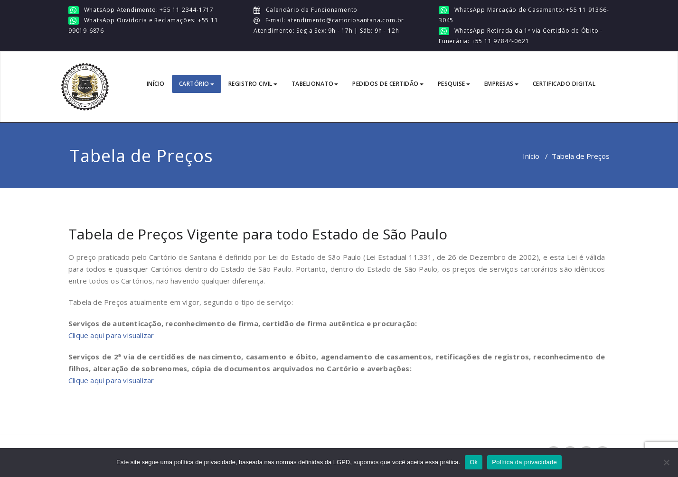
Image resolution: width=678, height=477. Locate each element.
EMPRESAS (501, 84)
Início (531, 156)
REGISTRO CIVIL (252, 84)
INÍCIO (156, 84)
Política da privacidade (524, 462)
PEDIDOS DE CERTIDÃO (388, 84)
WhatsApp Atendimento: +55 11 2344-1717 (149, 10)
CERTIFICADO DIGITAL (564, 84)
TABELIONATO (315, 84)
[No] (666, 462)
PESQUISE (454, 84)
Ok (474, 462)
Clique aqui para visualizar (111, 335)
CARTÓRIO (196, 84)
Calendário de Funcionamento (311, 10)
